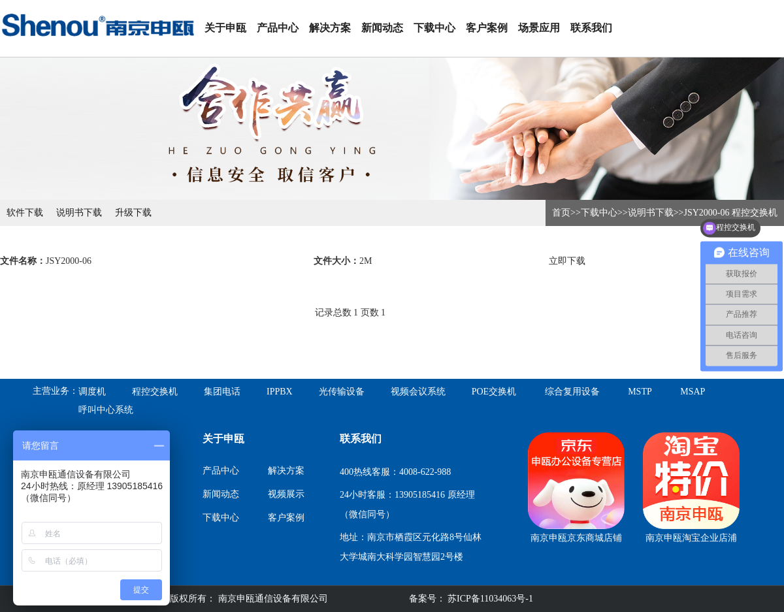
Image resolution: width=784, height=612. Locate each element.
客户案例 (487, 27)
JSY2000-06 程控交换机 (730, 212)
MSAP (692, 391)
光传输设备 (342, 391)
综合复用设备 (572, 391)
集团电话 (222, 391)
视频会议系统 (418, 391)
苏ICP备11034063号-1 (489, 599)
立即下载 (567, 261)
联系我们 (591, 27)
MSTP (640, 391)
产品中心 (278, 27)
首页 (561, 212)
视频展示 (286, 494)
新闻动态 (382, 27)
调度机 (92, 391)
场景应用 (539, 27)
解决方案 (330, 27)
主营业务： (55, 391)
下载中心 (434, 27)
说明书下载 (79, 212)
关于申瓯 (225, 27)
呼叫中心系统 (105, 410)
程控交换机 (155, 391)
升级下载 (133, 212)
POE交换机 (494, 391)
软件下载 (25, 212)
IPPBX (280, 391)
